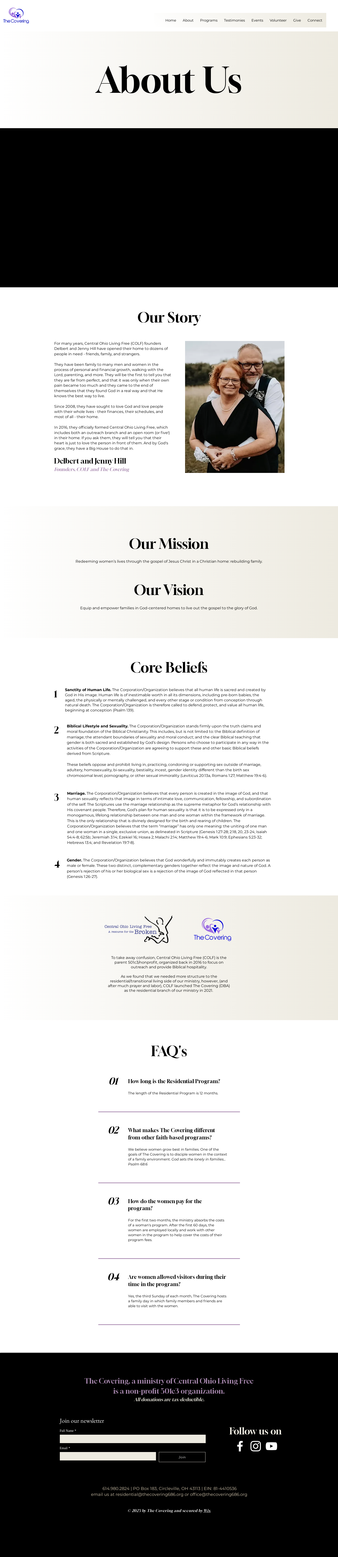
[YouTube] (271, 1446)
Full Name (68, 1431)
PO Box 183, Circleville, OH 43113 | (168, 1488)
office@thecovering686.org (218, 1494)
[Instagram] (256, 1446)
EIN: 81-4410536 (220, 1488)
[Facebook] (240, 1446)
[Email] (106, 1456)
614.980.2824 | (118, 1488)
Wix (207, 1510)
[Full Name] (131, 1439)
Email (65, 1448)
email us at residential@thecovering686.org (140, 1494)
